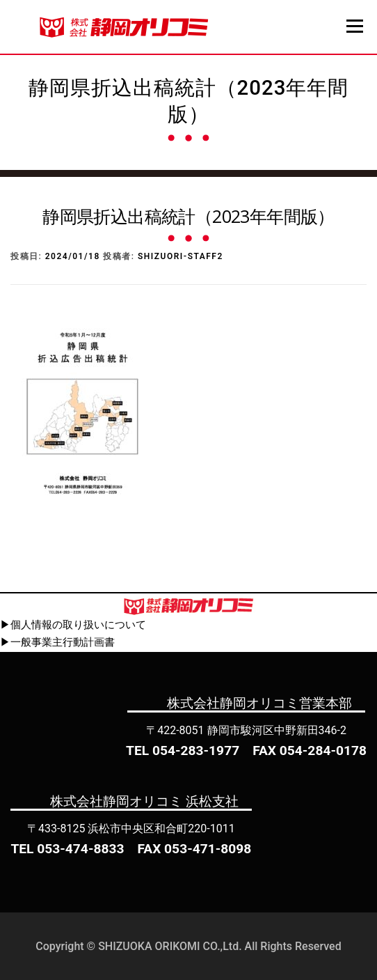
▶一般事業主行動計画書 (57, 642)
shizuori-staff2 (180, 256)
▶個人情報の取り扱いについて (73, 625)
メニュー (354, 26)
